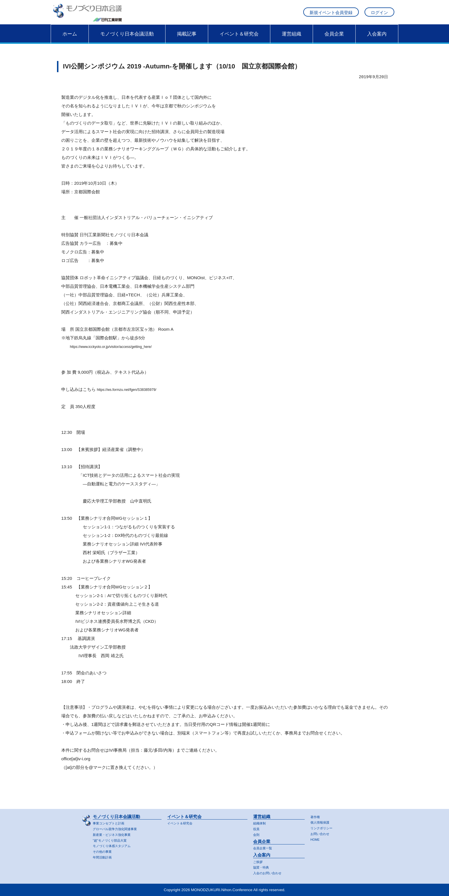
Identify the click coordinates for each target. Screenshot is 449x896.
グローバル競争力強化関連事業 (119, 828)
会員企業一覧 (264, 847)
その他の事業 (104, 851)
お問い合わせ (321, 833)
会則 (257, 833)
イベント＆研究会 (239, 39)
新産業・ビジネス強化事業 (115, 833)
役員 (257, 828)
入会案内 (377, 39)
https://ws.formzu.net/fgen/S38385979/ (133, 395)
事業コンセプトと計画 (111, 822)
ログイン (379, 15)
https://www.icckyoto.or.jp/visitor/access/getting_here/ (120, 352)
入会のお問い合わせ (270, 873)
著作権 (316, 815)
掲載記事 (186, 39)
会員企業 (334, 39)
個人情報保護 (321, 821)
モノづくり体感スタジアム (115, 845)
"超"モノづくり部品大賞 (113, 839)
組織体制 (260, 822)
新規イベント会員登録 (331, 15)
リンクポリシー (323, 827)
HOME (316, 839)
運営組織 (291, 39)
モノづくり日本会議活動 (127, 39)
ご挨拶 (258, 861)
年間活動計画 (104, 857)
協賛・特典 (262, 867)
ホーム (69, 39)
